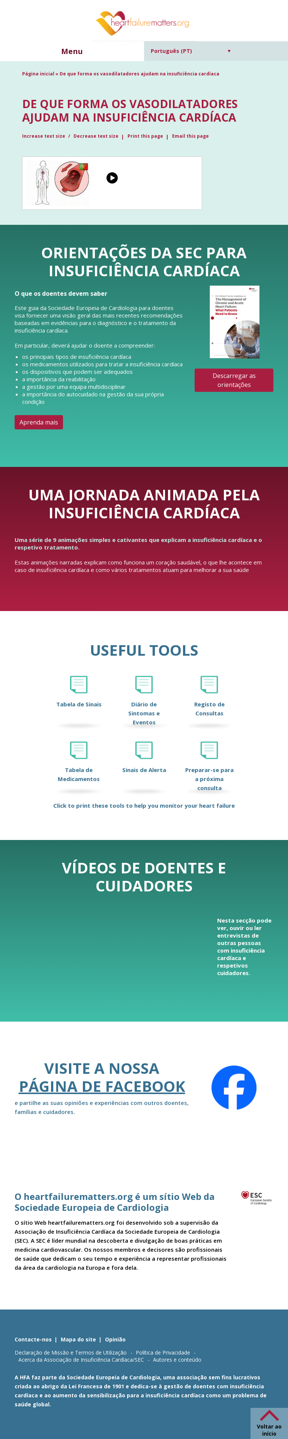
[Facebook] (234, 1087)
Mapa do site (78, 1339)
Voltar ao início (269, 1430)
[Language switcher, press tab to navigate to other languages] (190, 50)
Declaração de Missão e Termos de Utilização (71, 1352)
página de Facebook (102, 1086)
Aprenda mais (39, 422)
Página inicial (38, 74)
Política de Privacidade (163, 1352)
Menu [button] (72, 51)
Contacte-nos (33, 1339)
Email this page (190, 136)
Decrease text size (96, 136)
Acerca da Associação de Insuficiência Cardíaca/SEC (81, 1359)
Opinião (115, 1339)
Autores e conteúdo (177, 1359)
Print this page (145, 136)
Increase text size (44, 136)
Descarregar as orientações (234, 380)
